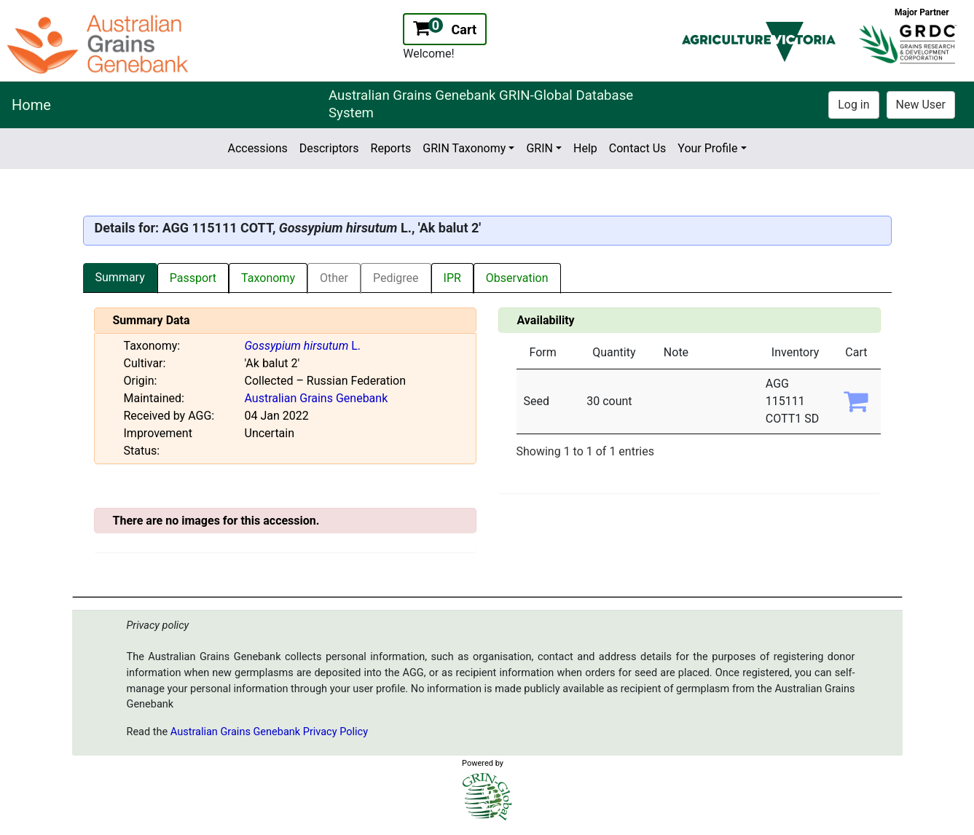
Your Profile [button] (707, 148)
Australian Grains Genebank (316, 398)
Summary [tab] (120, 277)
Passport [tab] (193, 278)
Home (31, 105)
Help (585, 148)
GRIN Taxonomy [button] (464, 148)
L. (303, 346)
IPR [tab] (452, 278)
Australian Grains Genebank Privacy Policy (269, 732)
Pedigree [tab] (396, 278)
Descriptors (329, 148)
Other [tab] (334, 278)
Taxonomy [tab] (268, 278)
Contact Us (638, 148)
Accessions (257, 148)
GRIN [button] (539, 148)
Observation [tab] (517, 278)
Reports (391, 148)
